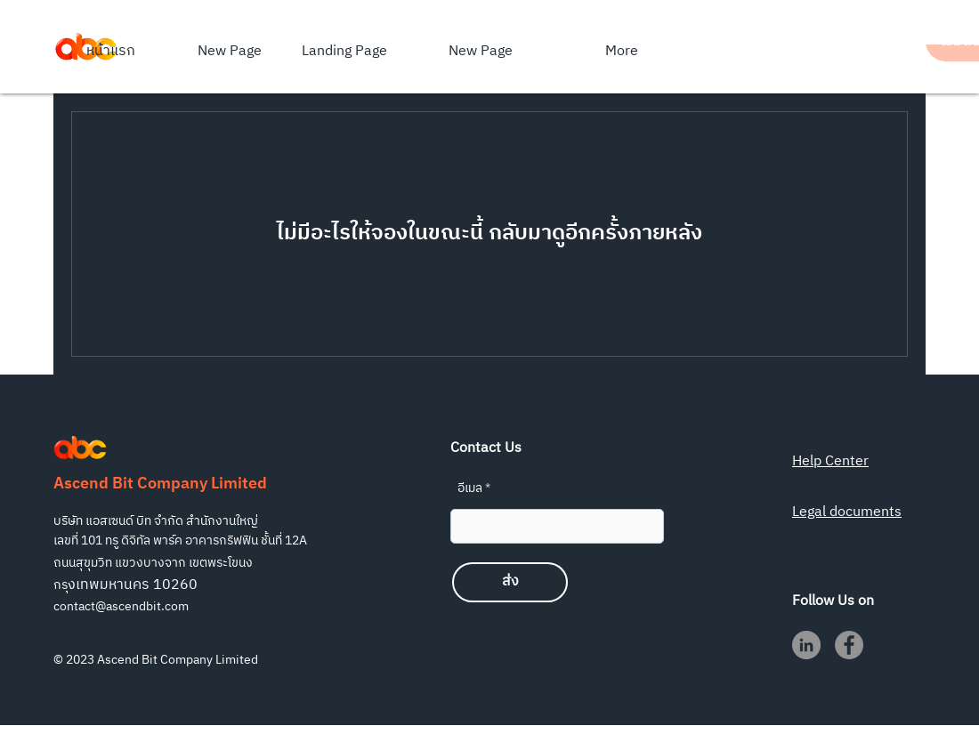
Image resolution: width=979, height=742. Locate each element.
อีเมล (469, 488)
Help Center (830, 461)
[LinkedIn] (806, 645)
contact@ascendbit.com (121, 606)
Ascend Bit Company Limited (160, 484)
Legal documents (847, 512)
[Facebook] (849, 645)
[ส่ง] (510, 582)
